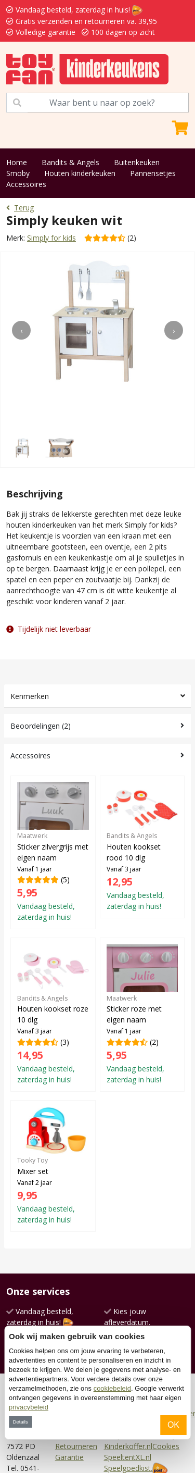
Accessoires (26, 184)
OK (173, 1424)
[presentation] (21, 330)
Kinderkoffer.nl (128, 1446)
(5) (53, 852)
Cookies (165, 1446)
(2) (142, 1014)
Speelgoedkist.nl (131, 1468)
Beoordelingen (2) (40, 726)
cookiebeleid (112, 1388)
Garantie (69, 1457)
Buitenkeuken (137, 162)
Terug (20, 208)
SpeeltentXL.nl (127, 1457)
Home (16, 162)
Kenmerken (29, 696)
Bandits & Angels (70, 162)
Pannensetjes (153, 173)
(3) (53, 1014)
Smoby (18, 173)
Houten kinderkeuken (79, 173)
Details (20, 1422)
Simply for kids (51, 238)
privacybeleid (28, 1407)
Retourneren (76, 1446)
